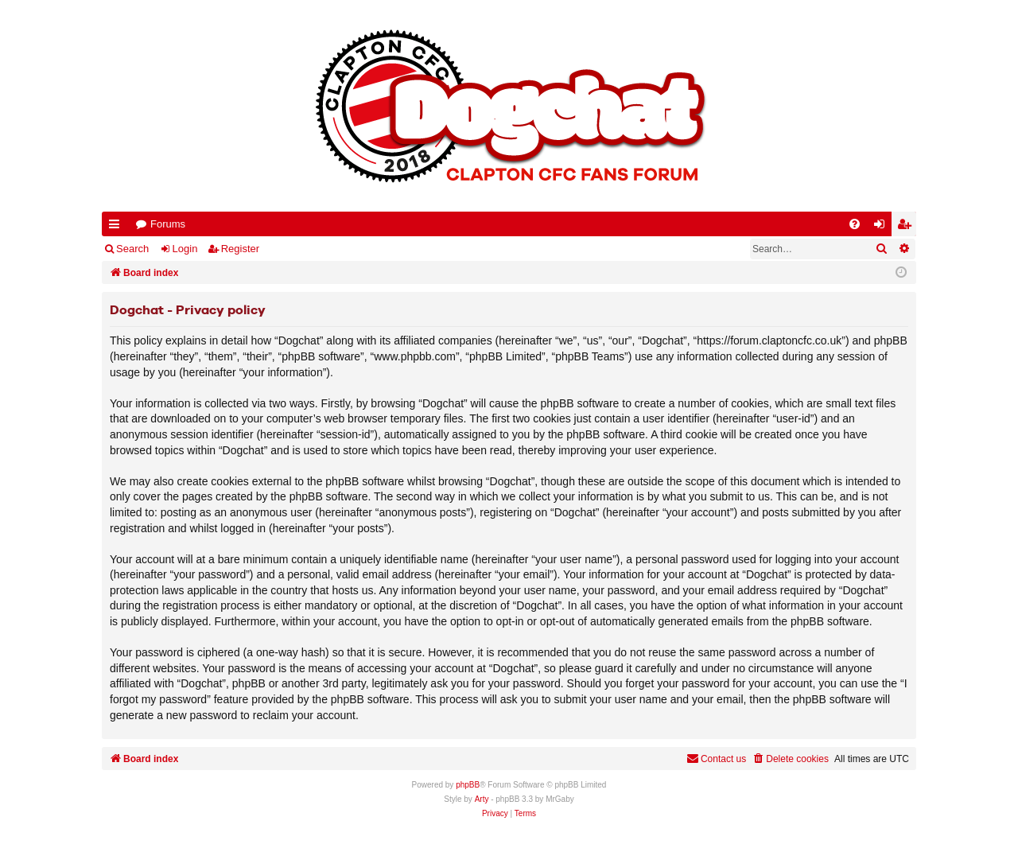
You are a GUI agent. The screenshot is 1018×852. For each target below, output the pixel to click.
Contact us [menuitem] (716, 758)
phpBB (468, 784)
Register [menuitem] (907, 227)
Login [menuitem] (883, 227)
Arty (482, 799)
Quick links (117, 227)
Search (132, 249)
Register (240, 249)
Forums (167, 224)
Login (185, 249)
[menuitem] (854, 224)
